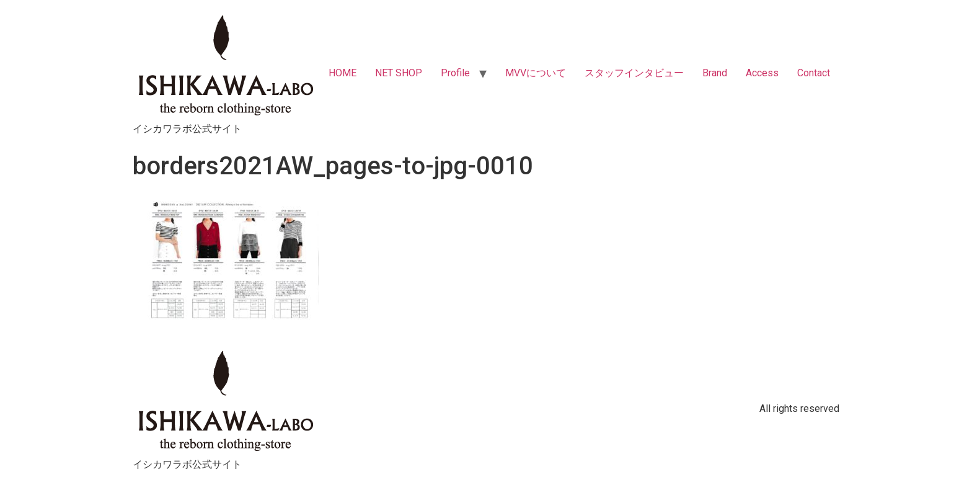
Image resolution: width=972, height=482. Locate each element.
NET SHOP (398, 73)
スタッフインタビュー (634, 73)
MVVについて (535, 73)
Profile (455, 73)
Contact (813, 73)
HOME (342, 73)
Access (762, 73)
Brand (714, 73)
